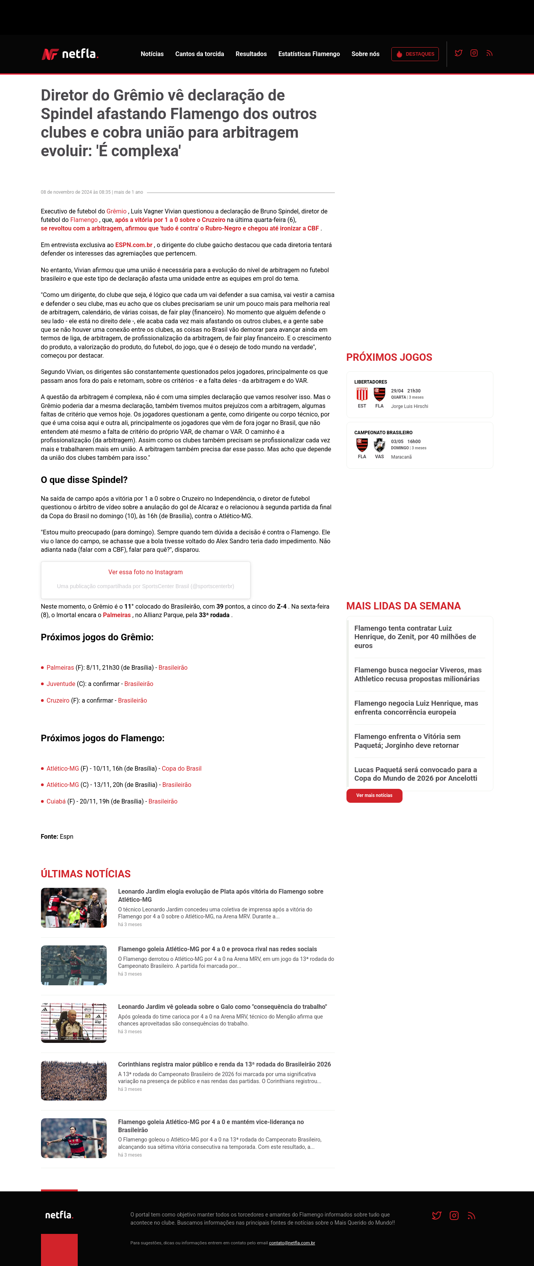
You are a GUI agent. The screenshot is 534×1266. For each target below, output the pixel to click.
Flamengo (84, 220)
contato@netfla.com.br (292, 1243)
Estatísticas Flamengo (309, 54)
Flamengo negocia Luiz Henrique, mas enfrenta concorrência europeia (416, 707)
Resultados (251, 54)
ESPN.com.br (133, 245)
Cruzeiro (58, 700)
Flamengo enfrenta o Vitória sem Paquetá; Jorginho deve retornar (408, 740)
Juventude (61, 684)
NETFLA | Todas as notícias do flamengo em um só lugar (70, 54)
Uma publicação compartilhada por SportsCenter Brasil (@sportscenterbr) (145, 586)
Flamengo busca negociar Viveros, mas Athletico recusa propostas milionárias (418, 674)
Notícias (152, 54)
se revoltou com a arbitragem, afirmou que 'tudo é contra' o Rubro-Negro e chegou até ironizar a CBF (180, 228)
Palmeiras (117, 615)
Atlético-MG (63, 768)
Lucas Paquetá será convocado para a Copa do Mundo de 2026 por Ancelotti (416, 774)
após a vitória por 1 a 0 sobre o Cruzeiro (170, 220)
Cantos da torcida (199, 54)
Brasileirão (173, 667)
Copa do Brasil (181, 768)
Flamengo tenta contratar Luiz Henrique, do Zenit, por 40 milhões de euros (415, 637)
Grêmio (117, 211)
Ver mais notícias (374, 795)
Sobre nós (365, 54)
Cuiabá (56, 801)
